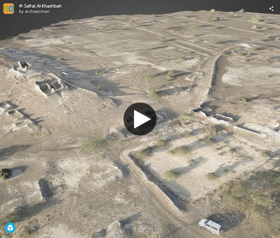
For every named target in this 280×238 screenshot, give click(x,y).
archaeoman (37, 11)
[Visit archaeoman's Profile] (8, 8)
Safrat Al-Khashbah (43, 6)
